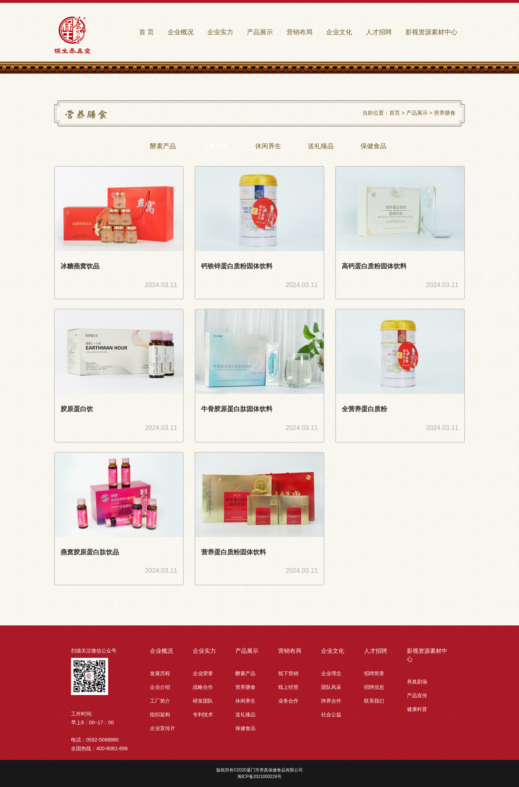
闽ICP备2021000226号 (260, 776)
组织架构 (160, 714)
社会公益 (331, 714)
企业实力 (204, 651)
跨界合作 (331, 701)
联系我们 (374, 701)
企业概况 (161, 651)
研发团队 (203, 701)
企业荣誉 (203, 673)
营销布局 (289, 651)
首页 (394, 113)
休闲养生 (245, 701)
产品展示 (417, 113)
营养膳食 (445, 113)
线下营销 (288, 673)
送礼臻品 (245, 714)
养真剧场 (417, 682)
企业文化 (332, 651)
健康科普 (417, 709)
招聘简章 (374, 673)
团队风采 (331, 687)
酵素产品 (245, 673)
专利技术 (203, 714)
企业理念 (331, 673)
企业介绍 (160, 687)
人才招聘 (375, 651)
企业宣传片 (162, 728)
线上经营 (288, 687)
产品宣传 (417, 695)
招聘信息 (374, 687)
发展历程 (160, 673)
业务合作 (288, 701)
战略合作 (203, 687)
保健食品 (245, 728)
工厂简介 (160, 701)
